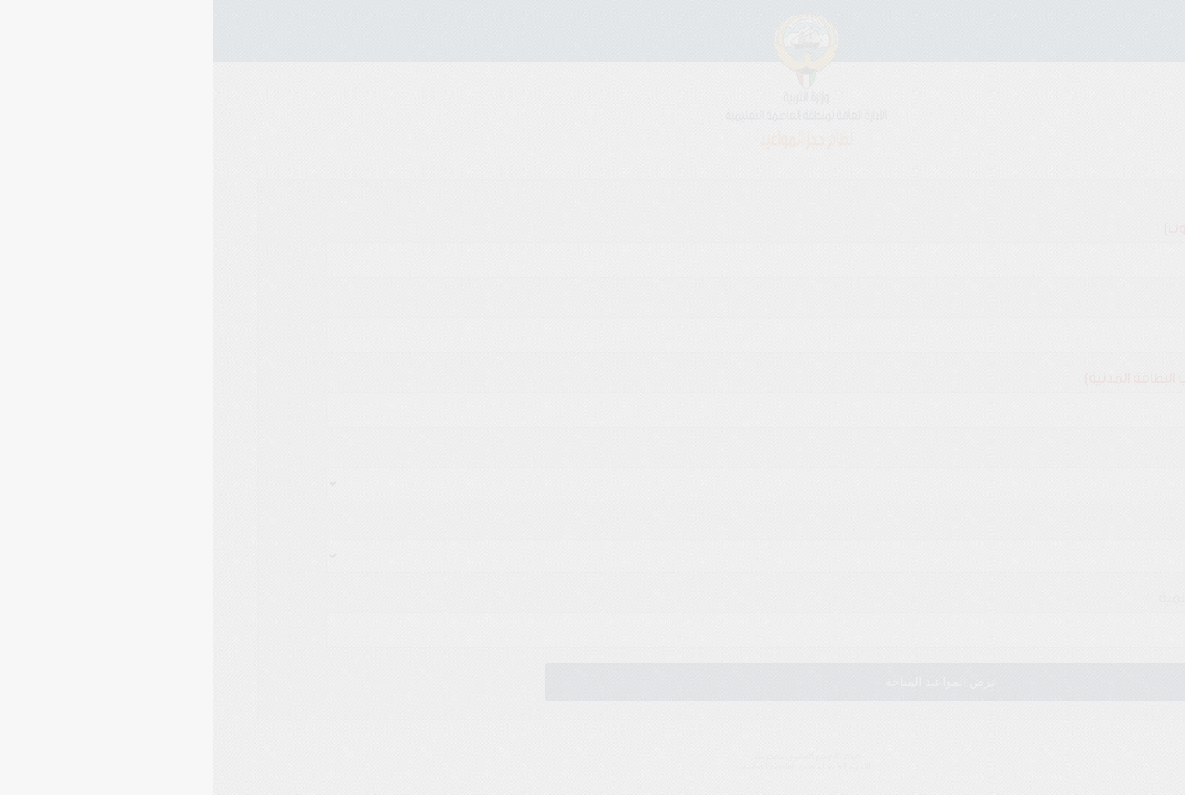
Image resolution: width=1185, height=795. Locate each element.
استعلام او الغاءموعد (1026, 164)
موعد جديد (1111, 164)
